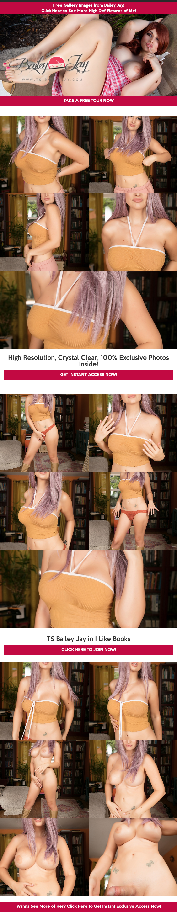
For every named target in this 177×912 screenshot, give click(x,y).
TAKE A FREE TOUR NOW (89, 101)
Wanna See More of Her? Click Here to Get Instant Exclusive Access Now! (88, 906)
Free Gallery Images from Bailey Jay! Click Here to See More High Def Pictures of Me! (88, 8)
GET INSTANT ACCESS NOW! (88, 375)
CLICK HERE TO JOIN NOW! (88, 650)
